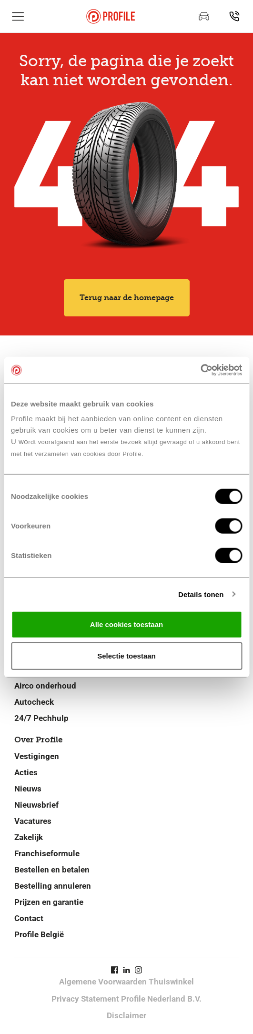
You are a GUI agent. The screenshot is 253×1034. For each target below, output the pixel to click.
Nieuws (27, 788)
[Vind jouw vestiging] (234, 16)
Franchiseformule (47, 853)
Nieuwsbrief (36, 805)
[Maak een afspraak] (204, 16)
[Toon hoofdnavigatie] (18, 16)
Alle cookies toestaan (126, 624)
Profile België (39, 934)
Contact (28, 918)
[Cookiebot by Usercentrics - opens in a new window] (200, 370)
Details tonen (200, 594)
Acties (26, 772)
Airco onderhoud (45, 685)
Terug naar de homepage (127, 297)
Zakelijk (28, 837)
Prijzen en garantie (48, 902)
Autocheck (34, 702)
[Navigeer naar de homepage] (110, 16)
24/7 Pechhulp (41, 718)
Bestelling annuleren (52, 886)
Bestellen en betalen (52, 869)
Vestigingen (36, 756)
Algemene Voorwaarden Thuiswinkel (126, 981)
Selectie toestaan (126, 655)
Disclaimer (126, 1015)
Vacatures (32, 821)
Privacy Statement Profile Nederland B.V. (126, 999)
